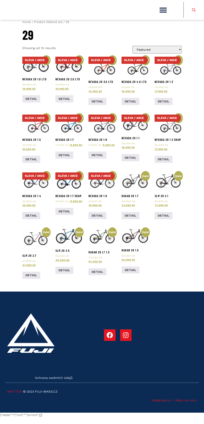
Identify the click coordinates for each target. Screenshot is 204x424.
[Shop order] (157, 56)
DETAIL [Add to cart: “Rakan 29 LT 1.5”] (97, 278)
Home (26, 28)
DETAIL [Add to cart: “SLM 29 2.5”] (64, 276)
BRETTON (14, 398)
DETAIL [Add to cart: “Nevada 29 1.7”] (64, 161)
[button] (163, 13)
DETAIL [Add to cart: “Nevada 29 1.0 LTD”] (31, 105)
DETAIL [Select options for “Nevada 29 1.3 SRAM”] (163, 165)
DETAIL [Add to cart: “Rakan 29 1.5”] (130, 276)
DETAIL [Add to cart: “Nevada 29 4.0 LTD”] (130, 108)
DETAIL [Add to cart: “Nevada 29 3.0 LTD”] (97, 108)
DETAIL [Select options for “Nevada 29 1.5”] (31, 165)
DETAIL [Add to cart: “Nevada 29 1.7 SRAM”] (64, 218)
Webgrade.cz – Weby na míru (174, 406)
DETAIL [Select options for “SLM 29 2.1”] (163, 222)
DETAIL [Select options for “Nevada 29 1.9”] (97, 161)
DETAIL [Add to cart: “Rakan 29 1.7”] (130, 222)
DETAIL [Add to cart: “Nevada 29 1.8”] (97, 222)
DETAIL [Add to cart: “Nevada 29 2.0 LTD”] (64, 105)
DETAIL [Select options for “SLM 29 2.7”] (31, 282)
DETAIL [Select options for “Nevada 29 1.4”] (31, 222)
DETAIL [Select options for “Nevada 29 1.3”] (163, 108)
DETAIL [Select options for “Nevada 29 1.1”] (130, 164)
